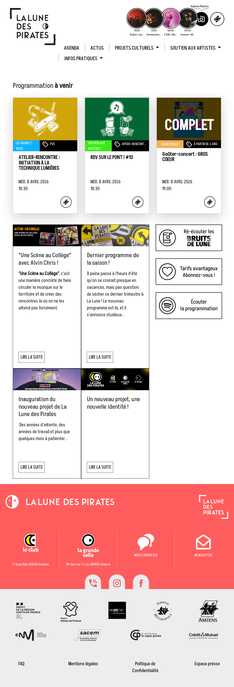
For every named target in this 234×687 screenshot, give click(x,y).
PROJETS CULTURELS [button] (134, 48)
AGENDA (71, 48)
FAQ (21, 664)
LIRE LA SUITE (32, 357)
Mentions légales (83, 664)
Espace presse (207, 664)
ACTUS (97, 48)
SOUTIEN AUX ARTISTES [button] (193, 48)
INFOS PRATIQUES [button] (81, 58)
